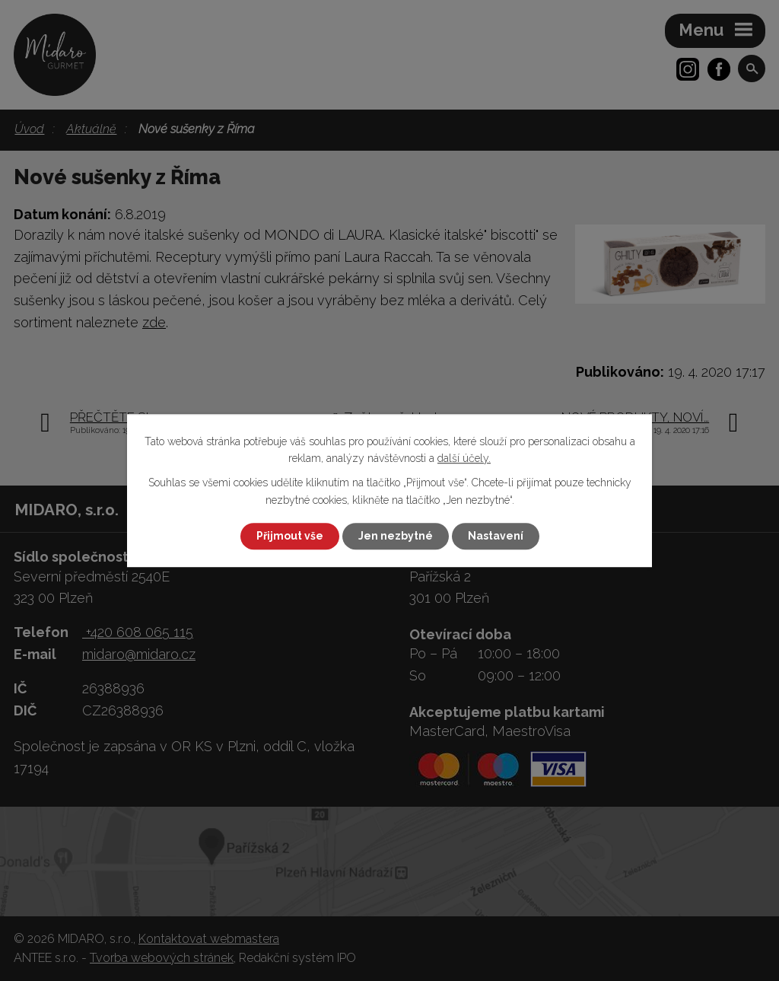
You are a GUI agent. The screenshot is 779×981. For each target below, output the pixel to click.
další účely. (464, 458)
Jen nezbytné (395, 536)
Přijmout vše (289, 536)
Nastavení (495, 536)
